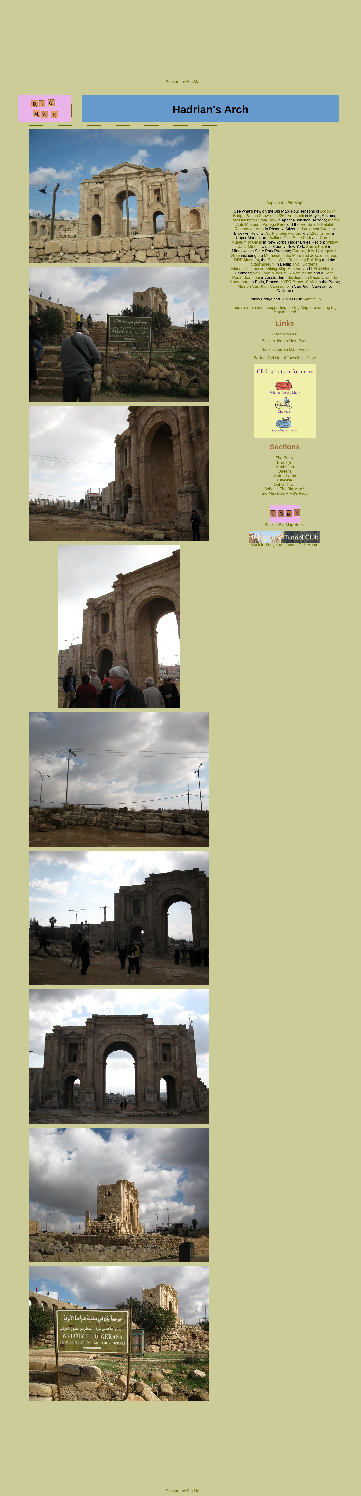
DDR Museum (246, 260)
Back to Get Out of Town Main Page (285, 358)
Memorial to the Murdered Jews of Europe (300, 255)
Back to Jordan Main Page (285, 349)
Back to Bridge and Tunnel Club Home (284, 543)
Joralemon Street (316, 229)
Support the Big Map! (184, 82)
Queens (285, 471)
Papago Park (273, 224)
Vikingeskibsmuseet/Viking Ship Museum (266, 269)
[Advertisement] (184, 38)
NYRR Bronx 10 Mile (298, 282)
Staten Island (284, 476)
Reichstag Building (305, 260)
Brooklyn (284, 462)
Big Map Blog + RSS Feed (285, 493)
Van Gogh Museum (270, 273)
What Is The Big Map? (284, 489)
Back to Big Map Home (285, 523)
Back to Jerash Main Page (285, 341)
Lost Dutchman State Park (253, 220)
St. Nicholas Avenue (283, 233)
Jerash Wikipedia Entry (284, 333)
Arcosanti (296, 216)
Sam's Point (316, 247)
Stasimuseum (263, 264)
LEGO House (322, 269)
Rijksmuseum (300, 273)
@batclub (312, 299)
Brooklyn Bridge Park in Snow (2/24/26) (284, 213)
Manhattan (284, 467)
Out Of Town (285, 484)
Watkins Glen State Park (289, 238)
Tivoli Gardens (305, 264)
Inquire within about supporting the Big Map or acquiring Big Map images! (285, 309)
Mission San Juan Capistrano (263, 286)
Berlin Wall (277, 260)
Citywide (284, 480)
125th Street (320, 233)
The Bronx (285, 458)
